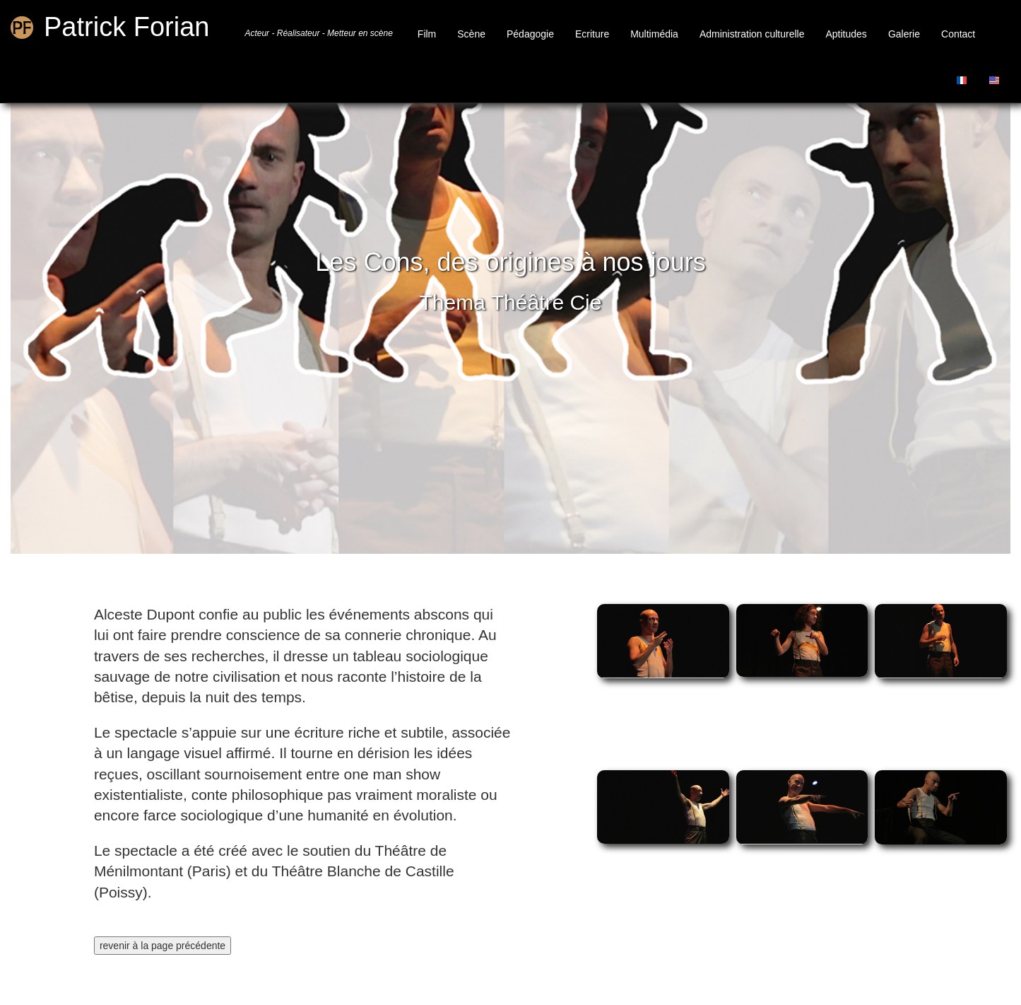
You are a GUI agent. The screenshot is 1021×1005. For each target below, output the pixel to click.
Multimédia (654, 34)
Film (427, 34)
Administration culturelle (752, 34)
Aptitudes (846, 34)
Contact (958, 34)
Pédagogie (530, 34)
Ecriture (592, 34)
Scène (471, 34)
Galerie (904, 34)
